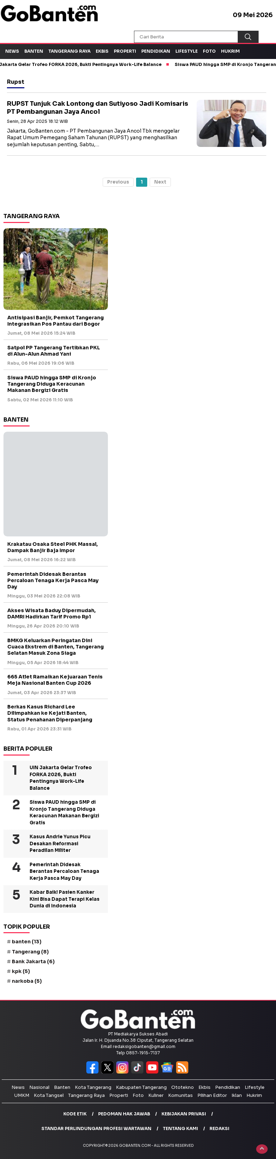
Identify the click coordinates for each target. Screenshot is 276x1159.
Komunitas (180, 1095)
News (12, 51)
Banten (33, 51)
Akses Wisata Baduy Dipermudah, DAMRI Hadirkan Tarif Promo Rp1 (51, 613)
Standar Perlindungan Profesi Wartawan (96, 1128)
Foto (209, 51)
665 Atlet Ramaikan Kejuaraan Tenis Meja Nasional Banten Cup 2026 (55, 680)
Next (160, 182)
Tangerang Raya (69, 51)
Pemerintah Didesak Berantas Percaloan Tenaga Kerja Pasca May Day (52, 580)
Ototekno (182, 1087)
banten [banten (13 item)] (26, 941)
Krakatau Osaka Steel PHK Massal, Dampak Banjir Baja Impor (52, 547)
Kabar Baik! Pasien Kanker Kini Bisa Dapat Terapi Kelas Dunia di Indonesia (65, 899)
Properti (125, 51)
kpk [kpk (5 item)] (21, 971)
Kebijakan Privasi (183, 1113)
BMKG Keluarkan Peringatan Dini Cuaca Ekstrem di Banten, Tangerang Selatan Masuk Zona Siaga (55, 646)
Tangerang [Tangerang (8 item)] (30, 952)
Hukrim (230, 51)
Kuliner (156, 1095)
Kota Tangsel (49, 1095)
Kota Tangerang (93, 1087)
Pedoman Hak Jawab (124, 1113)
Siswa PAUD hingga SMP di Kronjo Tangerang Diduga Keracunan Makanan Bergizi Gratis (51, 383)
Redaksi (219, 1128)
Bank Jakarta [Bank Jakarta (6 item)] (33, 961)
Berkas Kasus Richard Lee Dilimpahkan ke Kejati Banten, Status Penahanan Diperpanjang (49, 713)
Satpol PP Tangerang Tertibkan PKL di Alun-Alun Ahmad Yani (53, 350)
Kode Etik (75, 1113)
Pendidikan (155, 51)
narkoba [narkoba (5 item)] (27, 981)
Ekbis (102, 51)
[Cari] (248, 37)
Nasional (39, 1087)
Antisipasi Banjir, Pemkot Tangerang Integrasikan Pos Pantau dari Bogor (55, 320)
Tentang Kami (180, 1128)
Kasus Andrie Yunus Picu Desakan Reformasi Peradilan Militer (60, 843)
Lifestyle (186, 51)
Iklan (236, 1095)
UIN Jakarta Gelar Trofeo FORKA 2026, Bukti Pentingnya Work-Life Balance (61, 778)
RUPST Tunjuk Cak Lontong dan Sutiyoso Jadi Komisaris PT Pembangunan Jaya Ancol (97, 108)
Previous (118, 182)
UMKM (21, 1095)
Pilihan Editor (212, 1095)
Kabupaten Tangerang (141, 1087)
